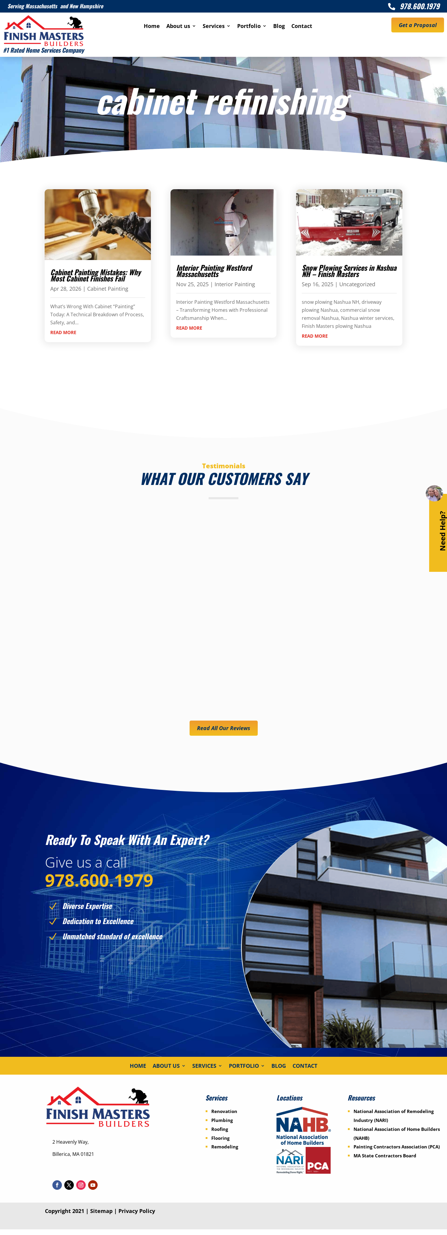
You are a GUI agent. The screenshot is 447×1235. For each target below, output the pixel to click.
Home (152, 26)
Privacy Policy (136, 1216)
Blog (279, 26)
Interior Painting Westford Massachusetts (213, 270)
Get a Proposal (418, 25)
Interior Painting (235, 284)
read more (63, 332)
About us (178, 26)
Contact (301, 26)
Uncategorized (357, 284)
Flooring (220, 1143)
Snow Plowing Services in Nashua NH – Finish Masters (349, 270)
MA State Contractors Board (385, 1161)
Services (214, 26)
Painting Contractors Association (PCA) (397, 1152)
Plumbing (222, 1125)
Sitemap (101, 1216)
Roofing (219, 1134)
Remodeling (224, 1152)
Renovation (224, 1117)
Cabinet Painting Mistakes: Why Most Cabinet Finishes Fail (95, 275)
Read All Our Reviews (223, 728)
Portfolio (249, 26)
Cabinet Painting (107, 288)
